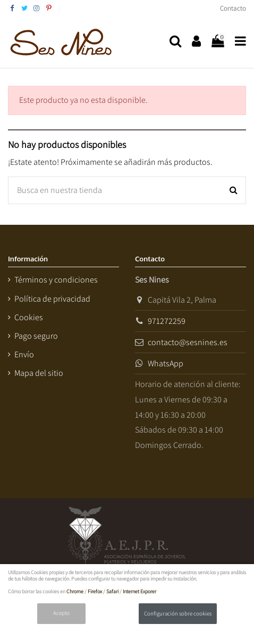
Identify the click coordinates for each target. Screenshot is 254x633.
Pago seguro (36, 335)
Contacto (233, 8)
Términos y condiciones (56, 279)
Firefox (95, 591)
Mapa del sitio (38, 373)
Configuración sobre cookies (177, 613)
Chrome (74, 591)
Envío (24, 354)
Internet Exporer (139, 591)
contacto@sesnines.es (187, 342)
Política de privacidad (52, 298)
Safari (112, 591)
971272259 (166, 321)
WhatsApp (165, 363)
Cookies (28, 317)
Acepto (61, 613)
